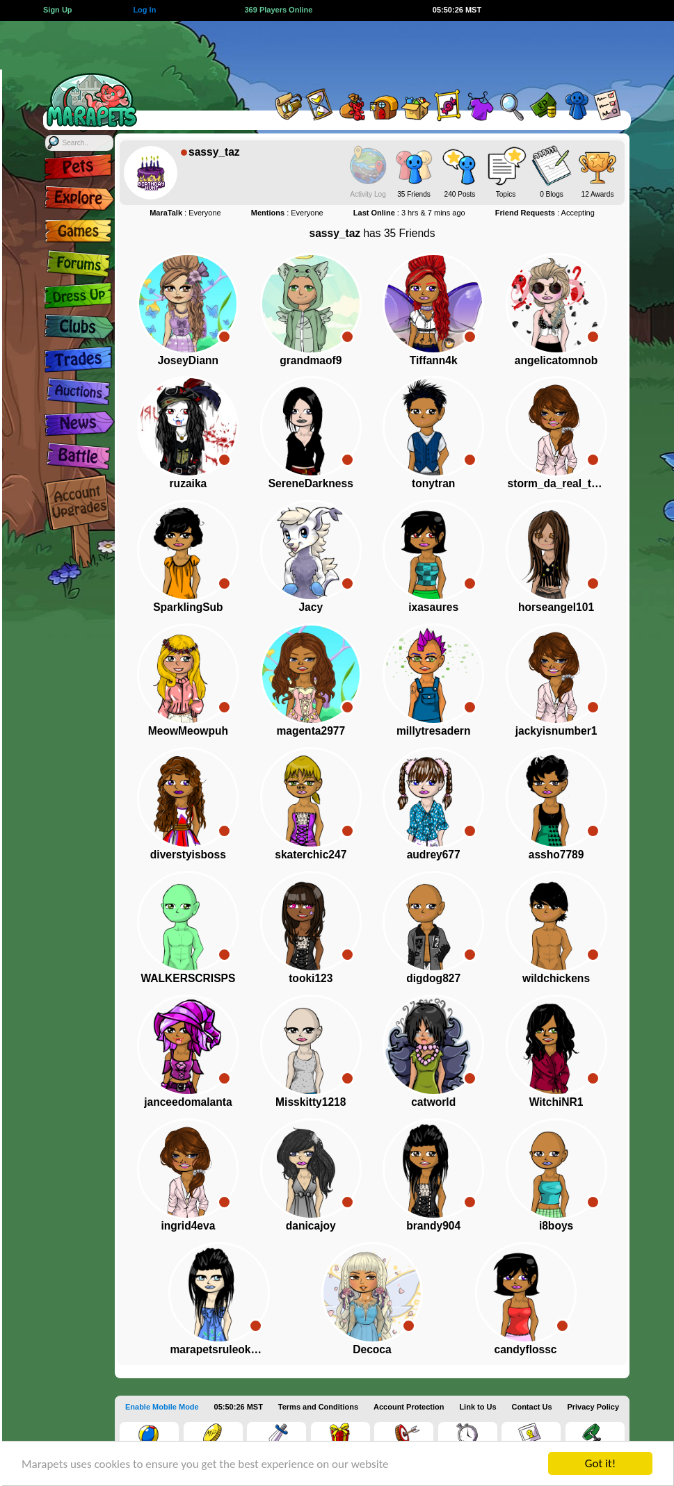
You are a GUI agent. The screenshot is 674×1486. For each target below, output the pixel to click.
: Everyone (185, 213)
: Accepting (545, 213)
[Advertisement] (389, 52)
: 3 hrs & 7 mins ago (409, 213)
